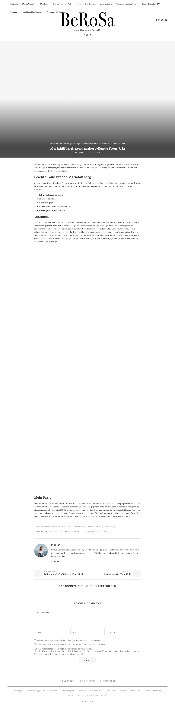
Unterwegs (17, 690)
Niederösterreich (91, 144)
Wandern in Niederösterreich (48, 531)
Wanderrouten (119, 144)
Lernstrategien (106, 4)
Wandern (44, 4)
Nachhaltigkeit (68, 690)
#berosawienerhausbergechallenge (65, 144)
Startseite (14, 4)
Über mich (111, 690)
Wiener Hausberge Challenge (95, 531)
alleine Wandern (77, 526)
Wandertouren (96, 690)
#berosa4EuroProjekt (86, 4)
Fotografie (53, 690)
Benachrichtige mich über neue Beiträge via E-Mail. (64, 649)
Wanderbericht (94, 526)
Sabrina (81, 152)
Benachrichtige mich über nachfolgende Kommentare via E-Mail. (71, 644)
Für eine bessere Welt (62, 4)
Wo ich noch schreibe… (126, 4)
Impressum (135, 690)
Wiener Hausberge (72, 531)
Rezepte (82, 690)
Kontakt (123, 690)
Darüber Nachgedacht (36, 690)
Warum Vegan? (28, 4)
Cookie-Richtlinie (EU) (151, 4)
